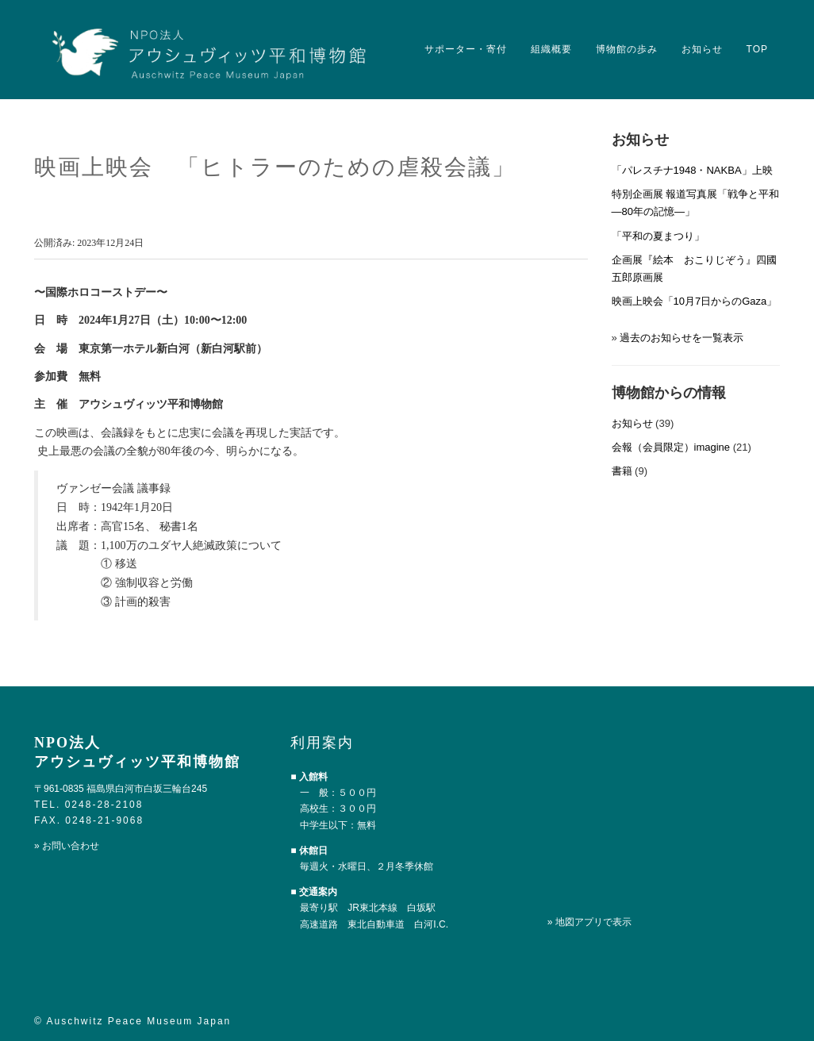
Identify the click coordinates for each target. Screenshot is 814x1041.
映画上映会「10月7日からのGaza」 (695, 301)
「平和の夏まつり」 (658, 236)
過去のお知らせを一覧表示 (681, 338)
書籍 (622, 471)
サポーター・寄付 (465, 49)
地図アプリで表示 (593, 922)
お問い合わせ (70, 845)
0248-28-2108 (104, 804)
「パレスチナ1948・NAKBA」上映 (692, 170)
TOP (757, 49)
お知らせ (702, 49)
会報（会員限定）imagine (671, 447)
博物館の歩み (627, 49)
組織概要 (551, 49)
